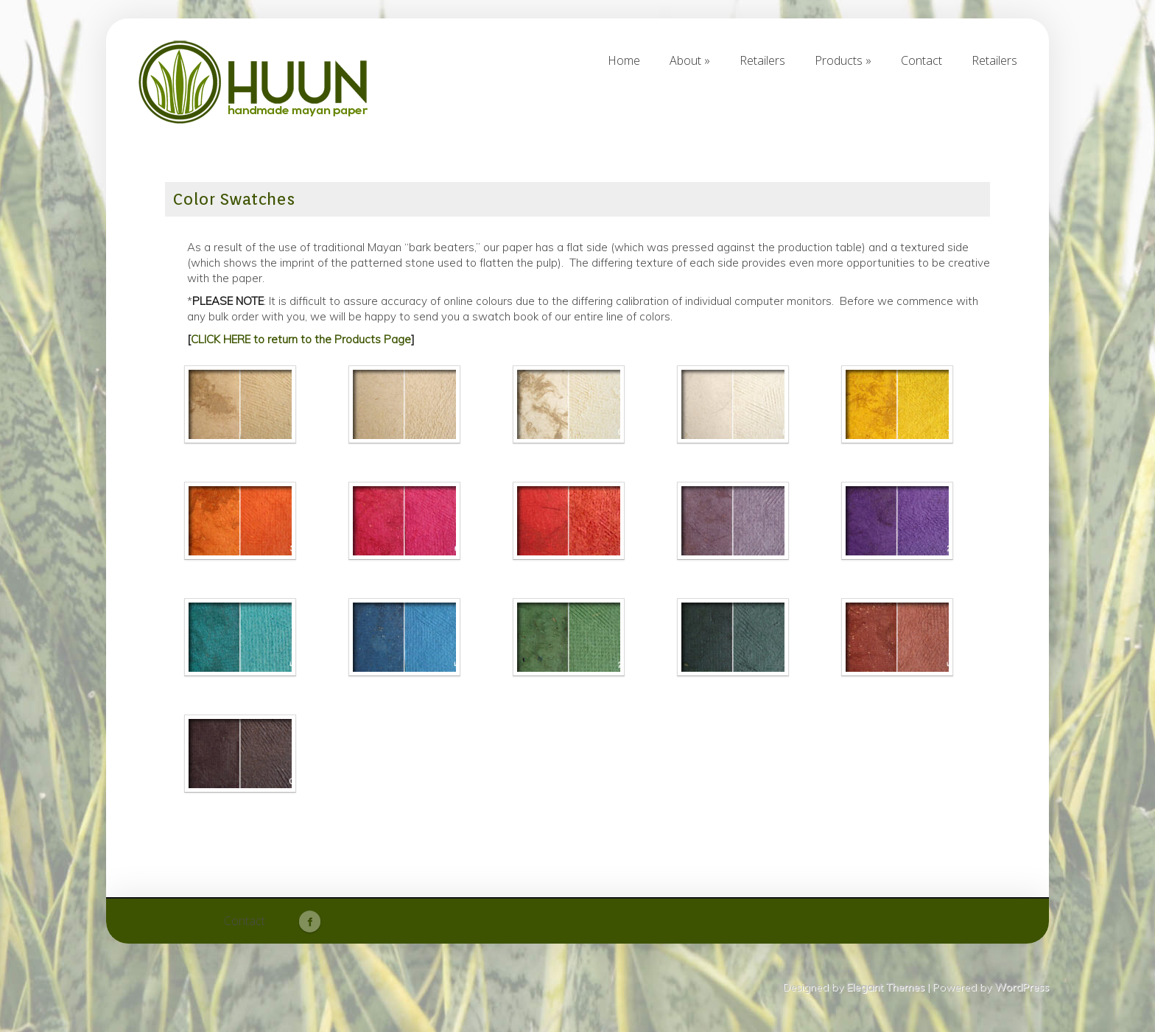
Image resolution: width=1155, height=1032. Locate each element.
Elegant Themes (885, 987)
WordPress (1021, 987)
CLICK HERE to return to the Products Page (301, 339)
